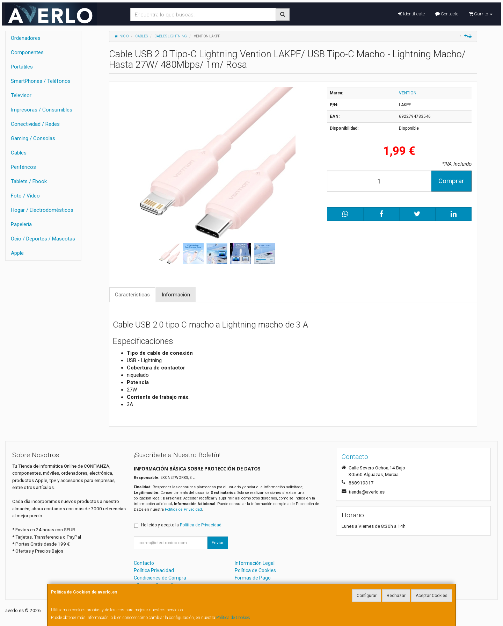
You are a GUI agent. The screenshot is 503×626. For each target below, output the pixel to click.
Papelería (21, 224)
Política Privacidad (154, 570)
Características (132, 295)
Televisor (21, 95)
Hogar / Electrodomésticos (42, 210)
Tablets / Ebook (29, 181)
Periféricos (23, 167)
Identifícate (411, 13)
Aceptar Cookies (431, 595)
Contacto (446, 13)
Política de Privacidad (183, 509)
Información (176, 295)
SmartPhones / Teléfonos (41, 81)
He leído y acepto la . (182, 525)
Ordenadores (26, 38)
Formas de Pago (253, 578)
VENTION (407, 93)
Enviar (218, 542)
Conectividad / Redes (35, 124)
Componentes (27, 52)
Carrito (481, 13)
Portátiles (22, 67)
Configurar (367, 595)
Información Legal (255, 563)
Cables (19, 153)
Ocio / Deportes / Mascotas (43, 239)
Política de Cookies (233, 617)
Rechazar (396, 595)
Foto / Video (25, 196)
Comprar (451, 181)
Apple (17, 253)
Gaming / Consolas (33, 138)
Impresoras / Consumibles (41, 110)
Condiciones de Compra (160, 578)
